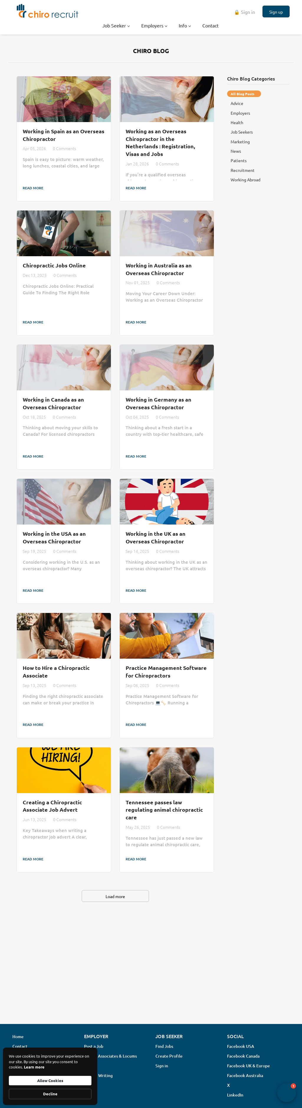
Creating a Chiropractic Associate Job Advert (52, 806)
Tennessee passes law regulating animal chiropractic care (164, 810)
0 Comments (64, 148)
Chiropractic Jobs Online (54, 265)
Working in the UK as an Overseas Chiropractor (156, 537)
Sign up (276, 11)
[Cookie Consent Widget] (50, 1076)
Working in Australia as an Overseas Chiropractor (159, 269)
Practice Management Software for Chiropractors (166, 671)
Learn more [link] (34, 1066)
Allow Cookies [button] (50, 1080)
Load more (115, 896)
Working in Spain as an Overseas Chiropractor (63, 135)
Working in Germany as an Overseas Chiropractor (158, 403)
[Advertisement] (151, 972)
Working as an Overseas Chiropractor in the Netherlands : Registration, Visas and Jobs (160, 142)
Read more (33, 187)
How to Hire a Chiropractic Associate (56, 671)
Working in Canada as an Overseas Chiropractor (53, 403)
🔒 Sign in (244, 12)
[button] (286, 1092)
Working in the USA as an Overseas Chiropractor (54, 537)
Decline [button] (50, 1093)
